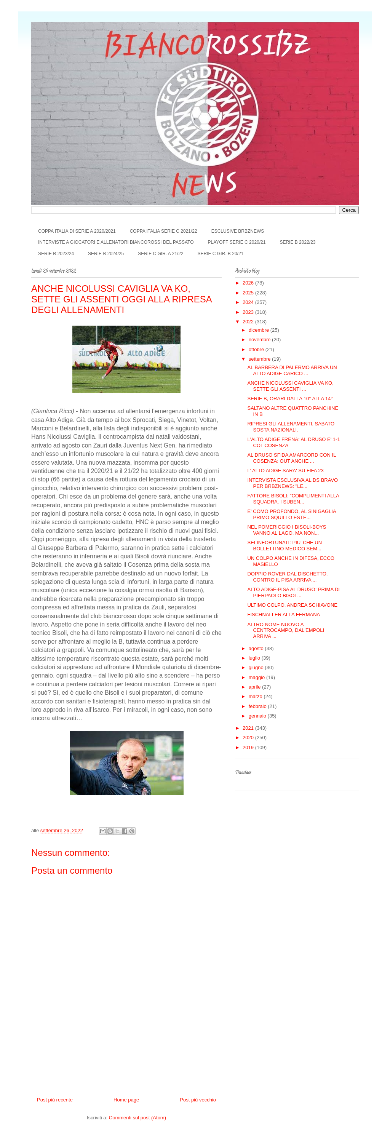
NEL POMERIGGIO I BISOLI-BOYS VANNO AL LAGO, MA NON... (286, 530)
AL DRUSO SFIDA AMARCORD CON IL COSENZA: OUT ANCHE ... (291, 458)
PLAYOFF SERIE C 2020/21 (237, 242)
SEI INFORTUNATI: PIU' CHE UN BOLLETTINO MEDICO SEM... (284, 545)
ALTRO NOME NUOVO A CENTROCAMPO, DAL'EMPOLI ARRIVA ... (285, 630)
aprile (255, 687)
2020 (249, 737)
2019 (249, 747)
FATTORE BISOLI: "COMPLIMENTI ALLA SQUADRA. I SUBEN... (293, 499)
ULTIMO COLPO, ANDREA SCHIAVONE (292, 605)
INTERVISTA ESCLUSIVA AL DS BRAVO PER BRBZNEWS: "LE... (292, 483)
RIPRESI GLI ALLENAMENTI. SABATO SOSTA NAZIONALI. (290, 427)
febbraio (258, 706)
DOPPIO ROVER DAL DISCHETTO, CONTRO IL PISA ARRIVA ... (287, 577)
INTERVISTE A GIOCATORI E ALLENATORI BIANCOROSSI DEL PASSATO (116, 242)
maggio (257, 677)
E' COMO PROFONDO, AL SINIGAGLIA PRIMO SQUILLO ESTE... (291, 514)
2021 (249, 728)
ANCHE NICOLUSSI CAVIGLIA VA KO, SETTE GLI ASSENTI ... (290, 386)
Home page (126, 1100)
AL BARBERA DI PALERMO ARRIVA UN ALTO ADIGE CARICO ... (292, 370)
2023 (249, 312)
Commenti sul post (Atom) (137, 1117)
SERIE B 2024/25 (106, 253)
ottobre (257, 349)
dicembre (259, 330)
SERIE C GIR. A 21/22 (160, 253)
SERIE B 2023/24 (56, 253)
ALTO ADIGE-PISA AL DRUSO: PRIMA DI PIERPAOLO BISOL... (293, 592)
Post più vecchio (198, 1100)
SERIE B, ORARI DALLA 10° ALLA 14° (289, 398)
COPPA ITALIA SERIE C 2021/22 (163, 231)
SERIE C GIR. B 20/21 (221, 253)
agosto (257, 648)
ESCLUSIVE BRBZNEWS (237, 231)
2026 (249, 283)
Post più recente (55, 1100)
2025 (249, 293)
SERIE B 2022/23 (297, 242)
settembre (260, 359)
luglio (255, 658)
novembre (260, 339)
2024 (249, 302)
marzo (256, 696)
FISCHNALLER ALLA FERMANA (283, 614)
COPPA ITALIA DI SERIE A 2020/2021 (77, 231)
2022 (249, 321)
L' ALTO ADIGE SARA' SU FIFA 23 (285, 470)
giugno (257, 667)
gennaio (258, 716)
